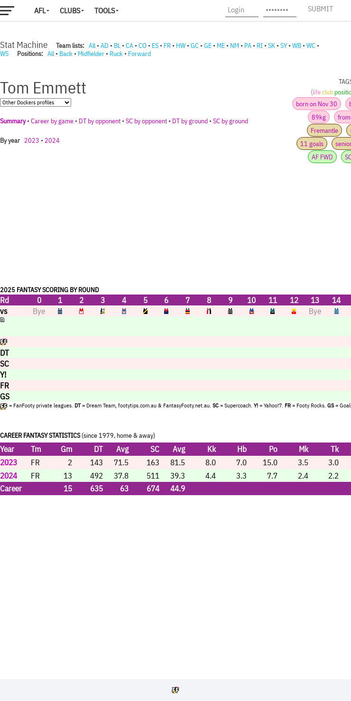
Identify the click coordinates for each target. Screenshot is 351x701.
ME (221, 45)
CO (143, 45)
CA (129, 45)
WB (296, 45)
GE (208, 45)
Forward (139, 53)
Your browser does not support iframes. (175, 366)
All (92, 45)
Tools (104, 10)
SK (271, 45)
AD (105, 45)
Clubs (70, 10)
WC (310, 45)
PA (247, 45)
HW (180, 45)
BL (117, 45)
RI (260, 45)
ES (155, 45)
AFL (40, 10)
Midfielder (91, 53)
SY (283, 45)
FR (167, 45)
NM (234, 45)
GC (195, 45)
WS (4, 53)
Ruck (116, 53)
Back (66, 53)
